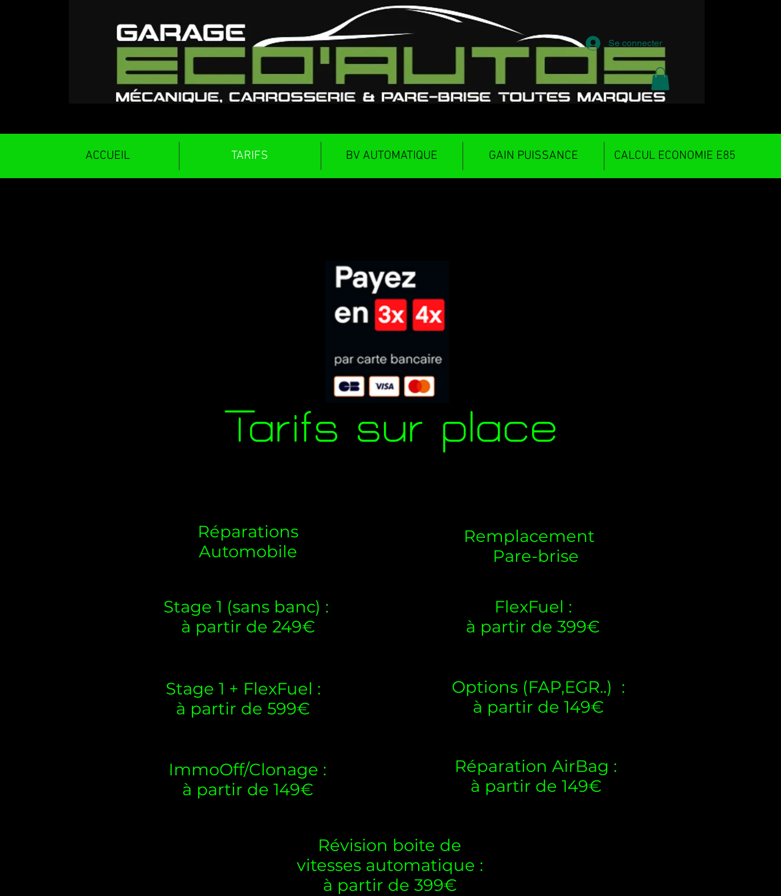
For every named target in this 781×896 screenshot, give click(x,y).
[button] (660, 79)
